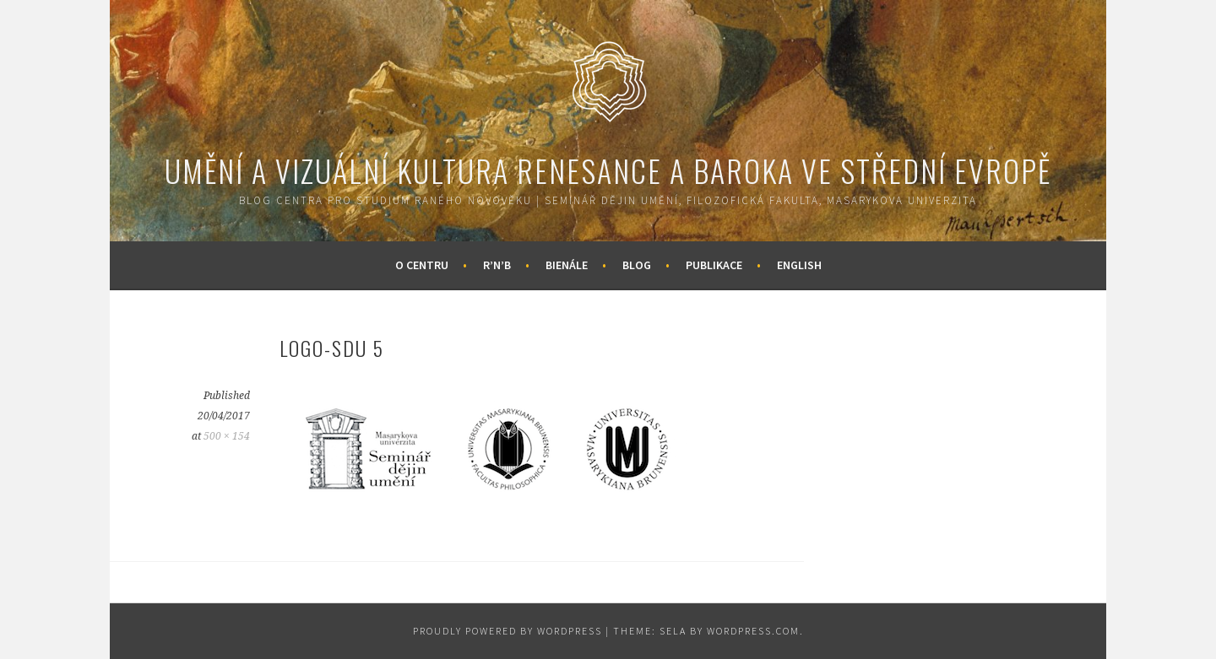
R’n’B (497, 265)
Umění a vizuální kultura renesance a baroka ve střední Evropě (608, 170)
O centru (421, 265)
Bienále (567, 265)
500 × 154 (227, 436)
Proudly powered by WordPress (507, 630)
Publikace (714, 265)
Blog (636, 265)
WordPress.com (753, 630)
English (799, 265)
